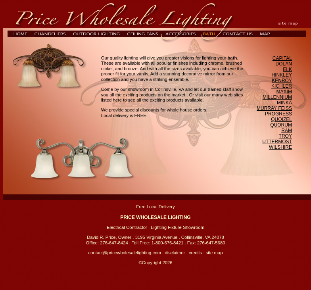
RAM (286, 130)
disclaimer (175, 252)
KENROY (282, 80)
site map (214, 252)
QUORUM (281, 125)
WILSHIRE (280, 147)
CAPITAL (282, 58)
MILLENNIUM (277, 97)
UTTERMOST (277, 141)
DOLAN (284, 64)
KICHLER (281, 86)
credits (195, 252)
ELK (287, 69)
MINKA (284, 103)
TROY (285, 136)
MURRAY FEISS (274, 108)
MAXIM (284, 91)
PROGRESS (278, 114)
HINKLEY (282, 75)
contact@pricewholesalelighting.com (124, 252)
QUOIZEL (281, 119)
